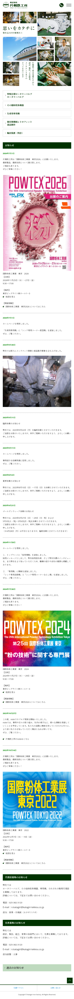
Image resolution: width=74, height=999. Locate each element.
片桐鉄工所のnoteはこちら (17, 739)
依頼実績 (16, 460)
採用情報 (26, 555)
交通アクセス (18, 988)
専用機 (11, 571)
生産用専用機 (13, 113)
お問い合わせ (55, 988)
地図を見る (10, 296)
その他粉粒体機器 (15, 105)
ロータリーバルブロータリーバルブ (19, 95)
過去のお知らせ (15, 967)
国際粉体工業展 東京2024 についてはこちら (26, 702)
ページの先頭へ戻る (70, 980)
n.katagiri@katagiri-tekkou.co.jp (27, 907)
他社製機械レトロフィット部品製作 (19, 123)
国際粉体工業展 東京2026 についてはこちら (26, 306)
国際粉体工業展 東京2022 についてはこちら (26, 863)
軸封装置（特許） (15, 133)
